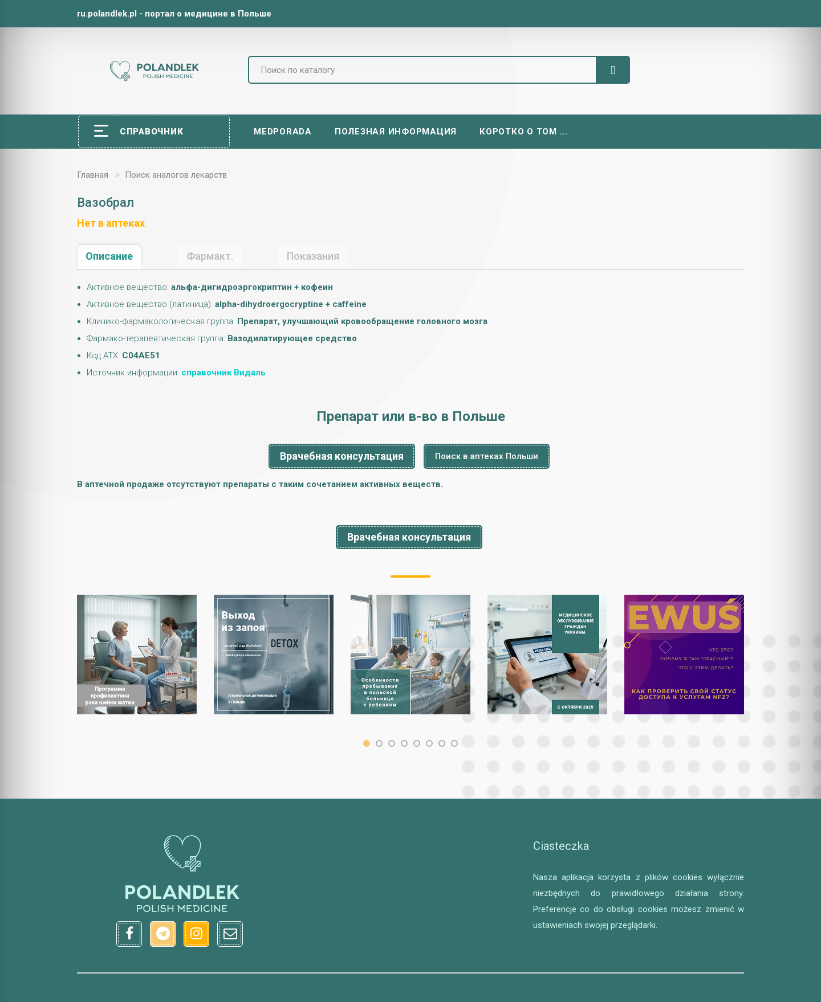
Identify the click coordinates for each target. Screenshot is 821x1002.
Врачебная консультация (342, 456)
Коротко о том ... (523, 131)
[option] (136, 654)
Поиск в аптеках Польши (486, 456)
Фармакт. (209, 256)
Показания (313, 256)
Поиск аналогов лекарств (176, 175)
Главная (92, 175)
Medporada (283, 131)
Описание (109, 256)
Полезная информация (396, 131)
